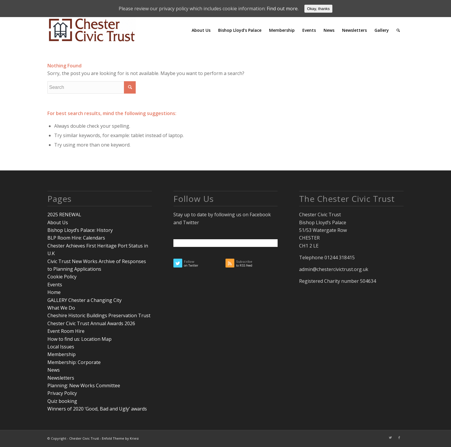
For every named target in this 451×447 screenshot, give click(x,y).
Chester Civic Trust (84, 438)
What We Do (61, 308)
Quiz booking (62, 401)
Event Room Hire (65, 331)
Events (54, 284)
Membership (61, 354)
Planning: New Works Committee (83, 385)
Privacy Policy (62, 393)
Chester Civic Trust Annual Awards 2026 (91, 323)
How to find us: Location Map (79, 339)
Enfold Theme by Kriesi (120, 438)
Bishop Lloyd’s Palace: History (80, 230)
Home (54, 292)
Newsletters (60, 378)
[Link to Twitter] (390, 437)
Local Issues (60, 346)
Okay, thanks (318, 8)
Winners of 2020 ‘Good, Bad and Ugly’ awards (97, 409)
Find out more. (283, 8)
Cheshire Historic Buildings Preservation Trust (98, 315)
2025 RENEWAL (64, 214)
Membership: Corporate (74, 362)
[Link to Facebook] (399, 437)
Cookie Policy (62, 276)
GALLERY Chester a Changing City (84, 300)
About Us (57, 222)
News (53, 370)
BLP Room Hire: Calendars (76, 238)
